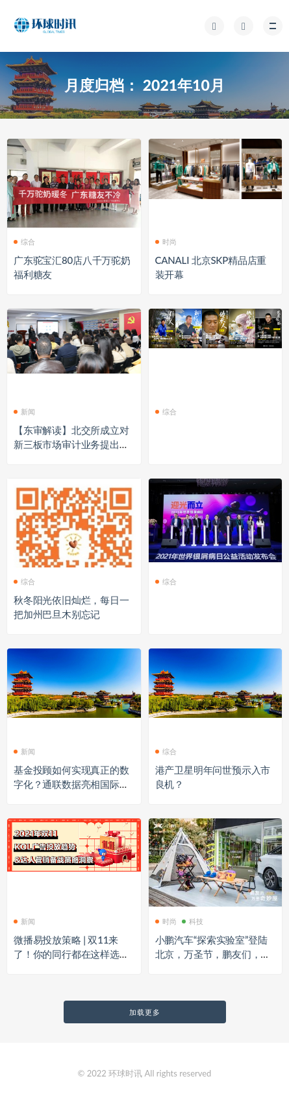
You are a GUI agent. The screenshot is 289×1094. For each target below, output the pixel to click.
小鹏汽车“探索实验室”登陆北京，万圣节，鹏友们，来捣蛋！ (213, 954)
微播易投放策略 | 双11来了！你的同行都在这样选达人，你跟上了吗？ (71, 954)
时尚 (166, 241)
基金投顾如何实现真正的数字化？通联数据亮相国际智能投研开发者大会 (71, 784)
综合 (24, 241)
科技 (192, 921)
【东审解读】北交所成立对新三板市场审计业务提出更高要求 (71, 444)
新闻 (24, 411)
